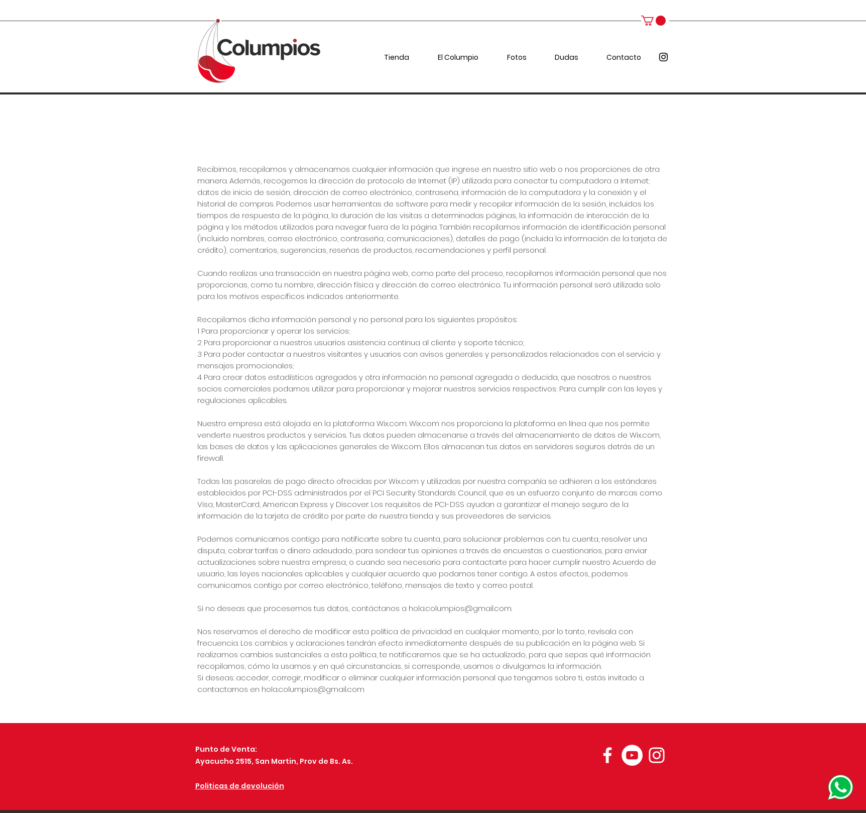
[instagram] (663, 57)
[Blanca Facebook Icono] (607, 755)
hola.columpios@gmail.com (460, 608)
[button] (653, 21)
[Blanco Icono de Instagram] (656, 755)
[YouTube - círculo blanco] (632, 755)
